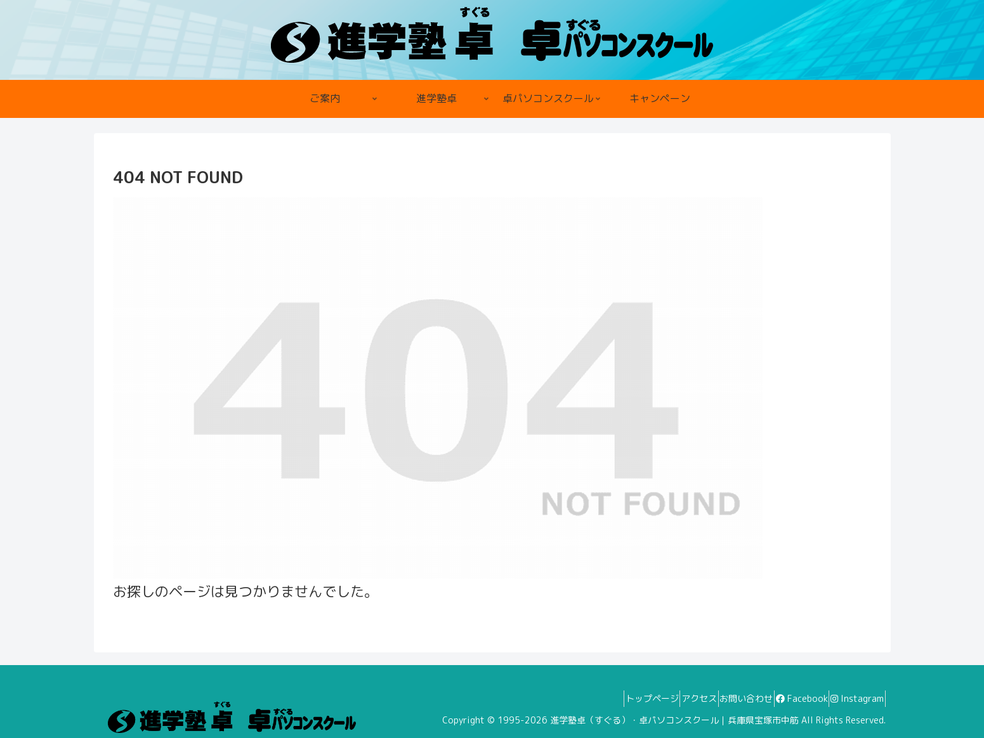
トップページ (604, 698)
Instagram (852, 698)
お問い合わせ (720, 698)
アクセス (662, 698)
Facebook (786, 698)
